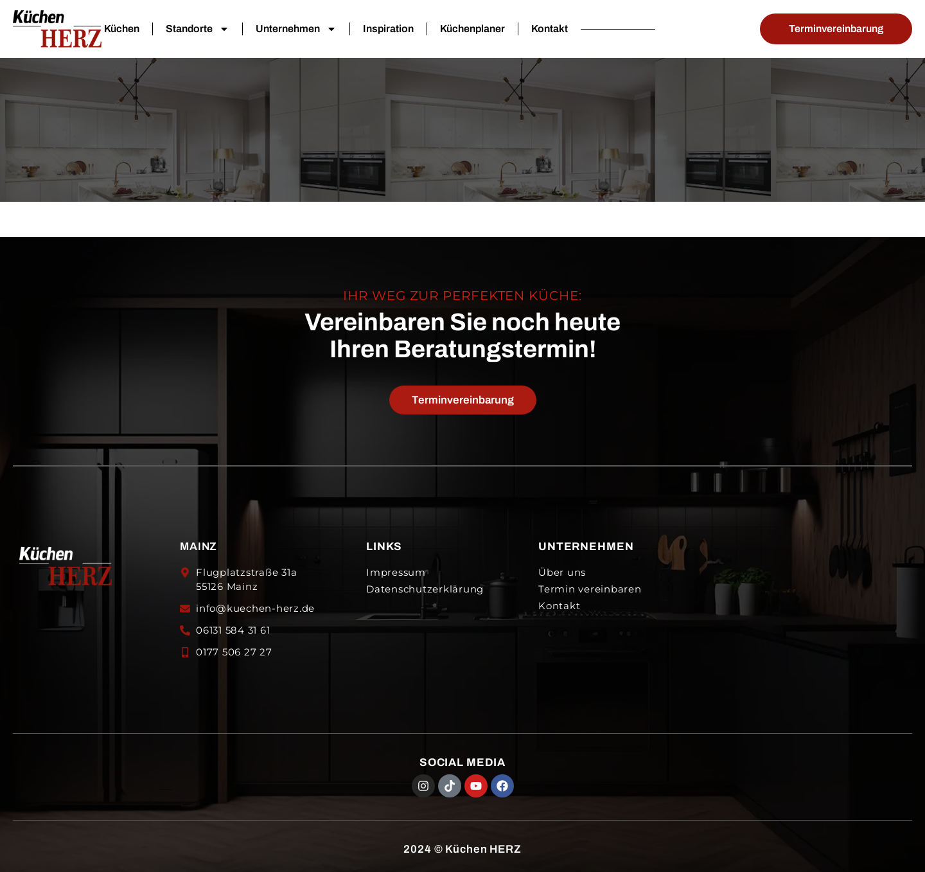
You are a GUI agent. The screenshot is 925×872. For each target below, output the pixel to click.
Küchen (121, 28)
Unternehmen (296, 29)
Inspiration (388, 28)
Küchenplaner (472, 28)
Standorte (197, 29)
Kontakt (549, 28)
